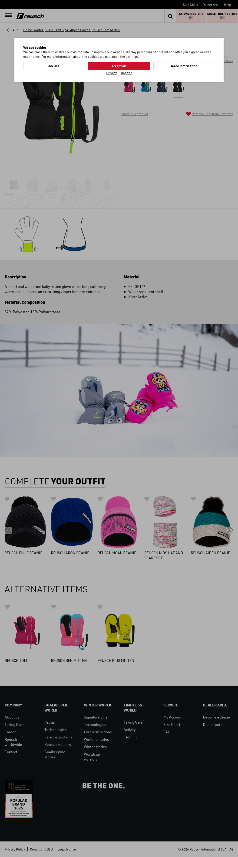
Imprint (126, 73)
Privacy (111, 73)
